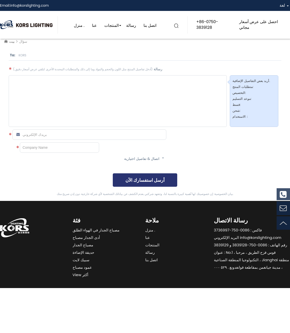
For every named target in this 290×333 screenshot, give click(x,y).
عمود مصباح (82, 267)
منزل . (79, 25)
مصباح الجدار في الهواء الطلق (96, 230)
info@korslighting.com (29, 5)
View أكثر (80, 274)
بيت (12, 41)
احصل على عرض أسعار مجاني (258, 24)
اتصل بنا (150, 25)
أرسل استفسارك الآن (145, 180)
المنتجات (111, 25)
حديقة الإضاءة (83, 252)
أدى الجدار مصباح (86, 237)
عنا (94, 25)
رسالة (131, 25)
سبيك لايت (81, 259)
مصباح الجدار (83, 245)
